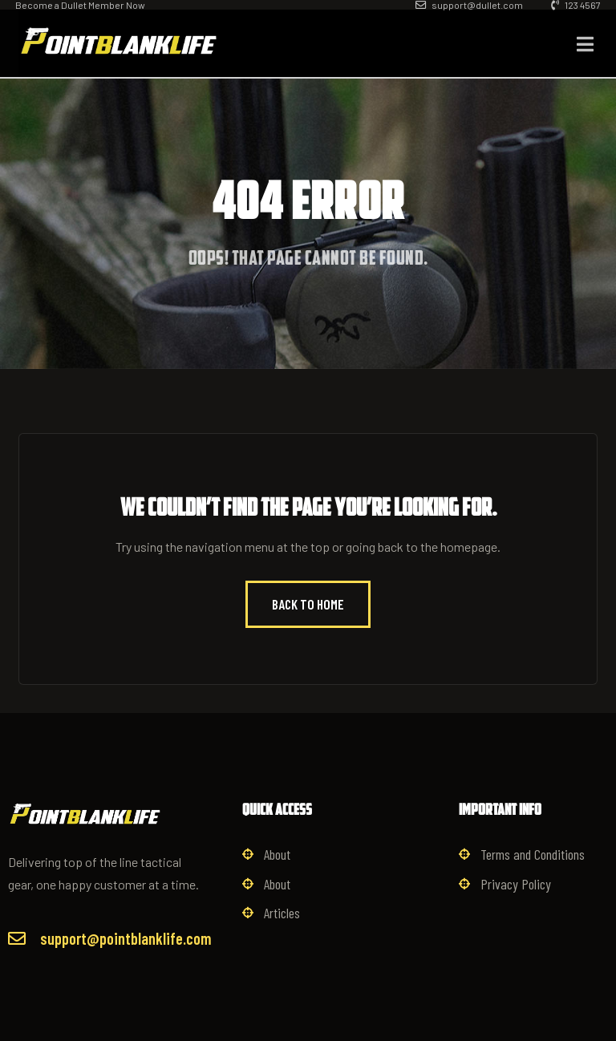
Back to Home (308, 604)
